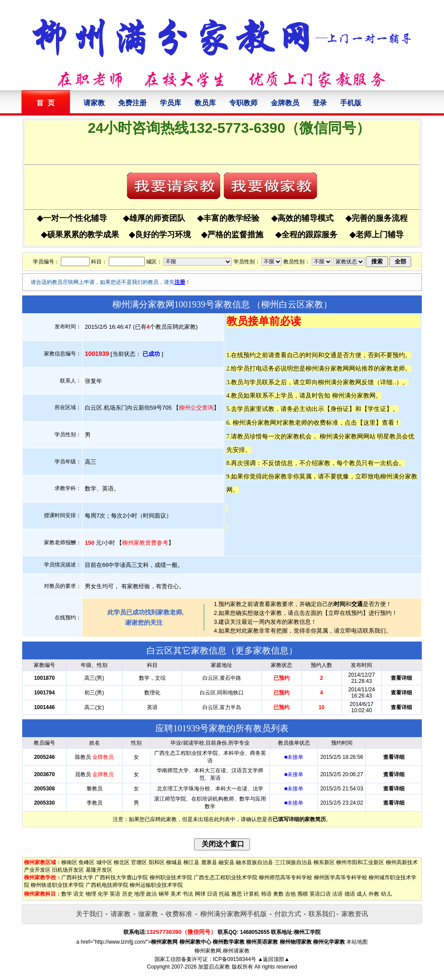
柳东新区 (324, 862)
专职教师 (243, 103)
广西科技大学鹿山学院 (121, 877)
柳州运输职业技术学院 (156, 885)
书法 (187, 894)
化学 (103, 894)
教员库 (205, 103)
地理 (139, 894)
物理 (91, 894)
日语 (212, 894)
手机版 (350, 103)
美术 (175, 894)
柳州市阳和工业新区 (360, 862)
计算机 (251, 894)
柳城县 (174, 862)
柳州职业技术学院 (171, 877)
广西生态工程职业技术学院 (226, 877)
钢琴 (164, 894)
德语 (350, 894)
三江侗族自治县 (293, 862)
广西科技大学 (77, 877)
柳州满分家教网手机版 (233, 913)
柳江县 (191, 862)
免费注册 (132, 103)
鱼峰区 (87, 862)
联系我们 (322, 913)
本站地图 (357, 942)
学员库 (170, 103)
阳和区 (157, 862)
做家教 (148, 913)
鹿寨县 (209, 862)
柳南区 (69, 862)
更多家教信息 (262, 650)
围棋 (302, 894)
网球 (200, 894)
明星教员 (389, 436)
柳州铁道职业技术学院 (57, 885)
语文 (78, 894)
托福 (224, 894)
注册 (179, 282)
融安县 (226, 862)
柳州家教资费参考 (145, 542)
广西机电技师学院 (107, 885)
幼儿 (386, 894)
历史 (127, 894)
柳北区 (122, 862)
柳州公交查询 (196, 407)
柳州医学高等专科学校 (340, 877)
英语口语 (320, 894)
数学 (66, 894)
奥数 (278, 894)
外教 (374, 894)
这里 (369, 422)
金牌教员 (285, 103)
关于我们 (89, 913)
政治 (151, 894)
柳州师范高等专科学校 (285, 877)
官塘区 (139, 862)
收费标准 (179, 913)
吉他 (290, 894)
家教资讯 (354, 913)
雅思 (236, 894)
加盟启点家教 (214, 967)
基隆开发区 (99, 870)
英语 (115, 894)
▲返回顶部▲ (273, 959)
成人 (362, 894)
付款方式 (287, 913)
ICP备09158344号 (234, 959)
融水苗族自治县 (254, 862)
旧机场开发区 (68, 870)
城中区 (104, 862)
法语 (337, 894)
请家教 (94, 103)
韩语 (266, 894)
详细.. (388, 382)
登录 (320, 103)
